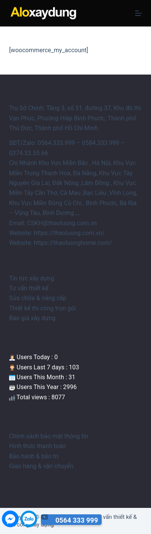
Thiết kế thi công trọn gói (42, 308)
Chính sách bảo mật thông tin (48, 436)
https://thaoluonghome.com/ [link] (73, 242)
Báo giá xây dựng (32, 318)
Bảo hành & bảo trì (33, 456)
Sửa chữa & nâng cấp (37, 298)
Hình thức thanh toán (37, 446)
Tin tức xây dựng (31, 278)
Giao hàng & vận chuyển (41, 466)
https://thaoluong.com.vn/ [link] (69, 233)
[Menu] (138, 13)
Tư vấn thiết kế (29, 288)
